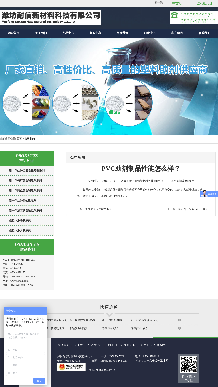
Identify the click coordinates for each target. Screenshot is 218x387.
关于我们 (41, 33)
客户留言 (177, 33)
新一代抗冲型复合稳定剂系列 (27, 170)
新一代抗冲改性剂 (113, 320)
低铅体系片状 (139, 328)
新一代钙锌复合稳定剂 (144, 320)
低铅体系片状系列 (20, 230)
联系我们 (204, 33)
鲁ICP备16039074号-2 (102, 369)
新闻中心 (95, 33)
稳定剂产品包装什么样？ (193, 209)
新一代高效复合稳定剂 (83, 320)
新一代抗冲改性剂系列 (22, 200)
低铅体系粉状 (110, 328)
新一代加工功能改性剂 (50, 328)
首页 (19, 138)
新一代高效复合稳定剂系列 (25, 190)
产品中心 (68, 33)
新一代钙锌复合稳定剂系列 (25, 180)
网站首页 (13, 33)
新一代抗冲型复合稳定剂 (52, 320)
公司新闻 (30, 138)
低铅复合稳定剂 (78, 328)
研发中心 (150, 33)
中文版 (177, 3)
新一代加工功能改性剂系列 (25, 210)
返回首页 (63, 345)
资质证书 (129, 345)
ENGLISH (204, 3)
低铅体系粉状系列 (20, 220)
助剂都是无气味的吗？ (98, 209)
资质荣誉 (122, 33)
